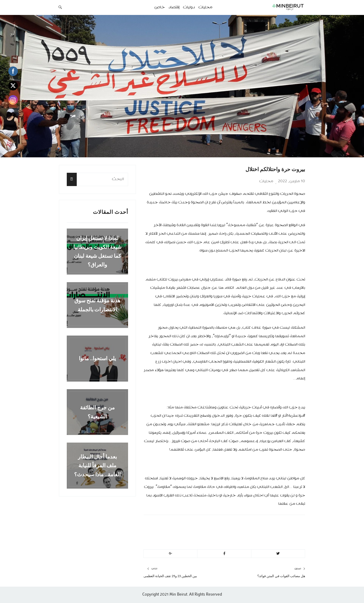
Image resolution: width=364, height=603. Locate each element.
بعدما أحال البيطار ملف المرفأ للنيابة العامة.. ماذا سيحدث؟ (97, 465)
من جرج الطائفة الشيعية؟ (97, 412)
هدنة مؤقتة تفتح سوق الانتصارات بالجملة (97, 305)
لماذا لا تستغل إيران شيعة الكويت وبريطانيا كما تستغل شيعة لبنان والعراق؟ (97, 251)
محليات (266, 181)
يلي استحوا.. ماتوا (97, 358)
